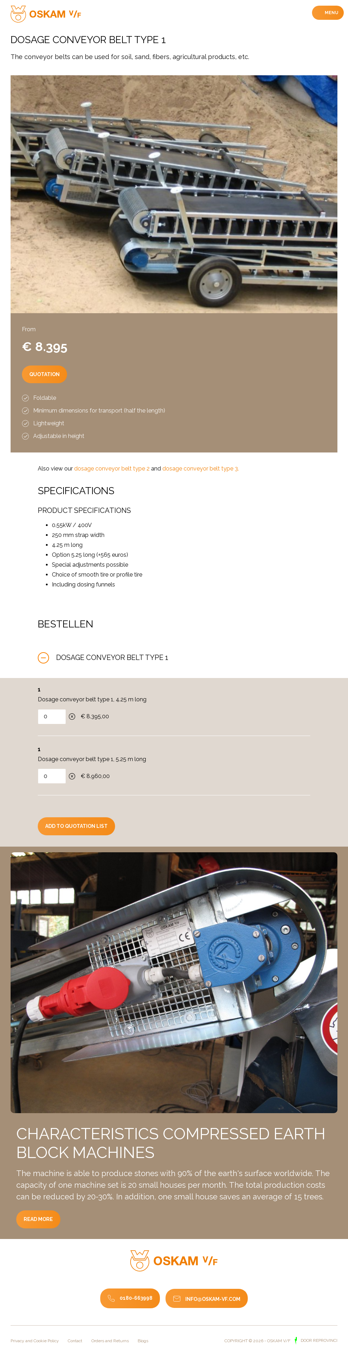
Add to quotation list (76, 826)
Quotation (54, 395)
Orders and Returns (110, 1341)
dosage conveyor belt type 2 (112, 468)
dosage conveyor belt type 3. (200, 468)
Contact (75, 1341)
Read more (49, 1236)
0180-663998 (136, 1298)
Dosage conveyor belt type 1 (112, 657)
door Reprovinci (318, 1340)
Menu (331, 12)
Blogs (143, 1341)
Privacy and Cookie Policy (35, 1341)
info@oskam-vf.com (212, 1299)
